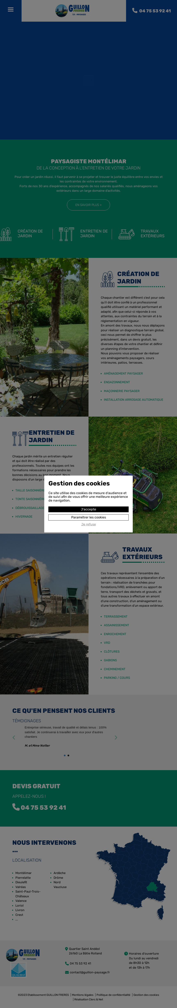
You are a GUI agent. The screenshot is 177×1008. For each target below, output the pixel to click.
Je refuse (88, 524)
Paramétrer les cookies (88, 517)
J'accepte (88, 509)
